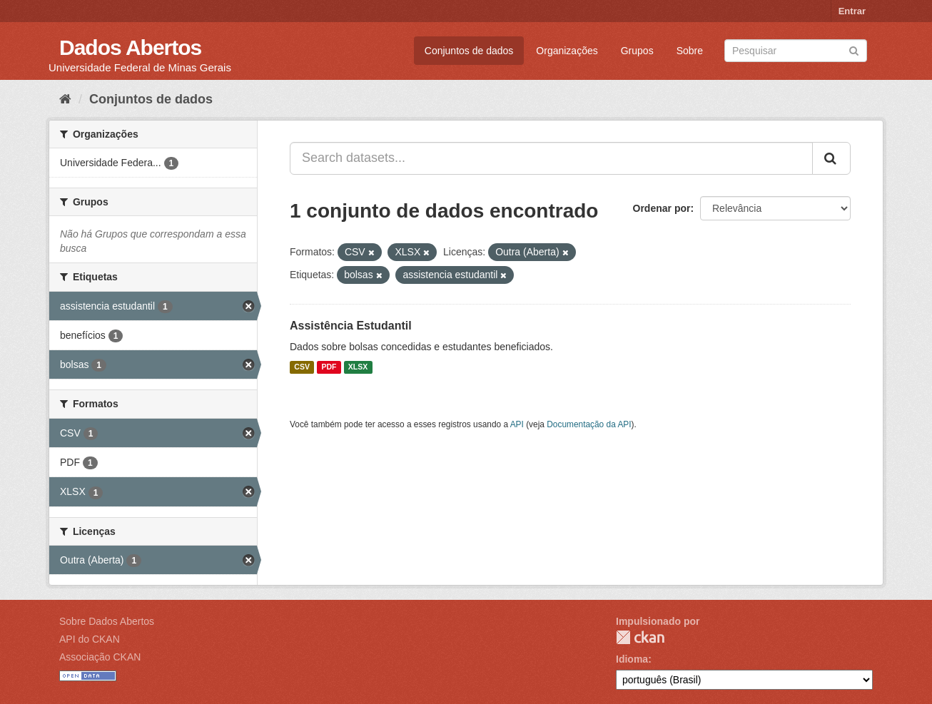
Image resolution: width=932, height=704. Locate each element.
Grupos (637, 50)
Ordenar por (662, 208)
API (517, 424)
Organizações (566, 50)
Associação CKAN (100, 657)
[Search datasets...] (551, 158)
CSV (302, 367)
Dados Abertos (130, 47)
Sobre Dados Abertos (106, 621)
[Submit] (854, 50)
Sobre (690, 50)
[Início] (65, 99)
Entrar (852, 11)
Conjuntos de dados (469, 50)
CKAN (640, 637)
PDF (328, 367)
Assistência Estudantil (351, 326)
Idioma (632, 659)
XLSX (358, 367)
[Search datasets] (795, 50)
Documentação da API (589, 424)
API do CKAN (89, 639)
